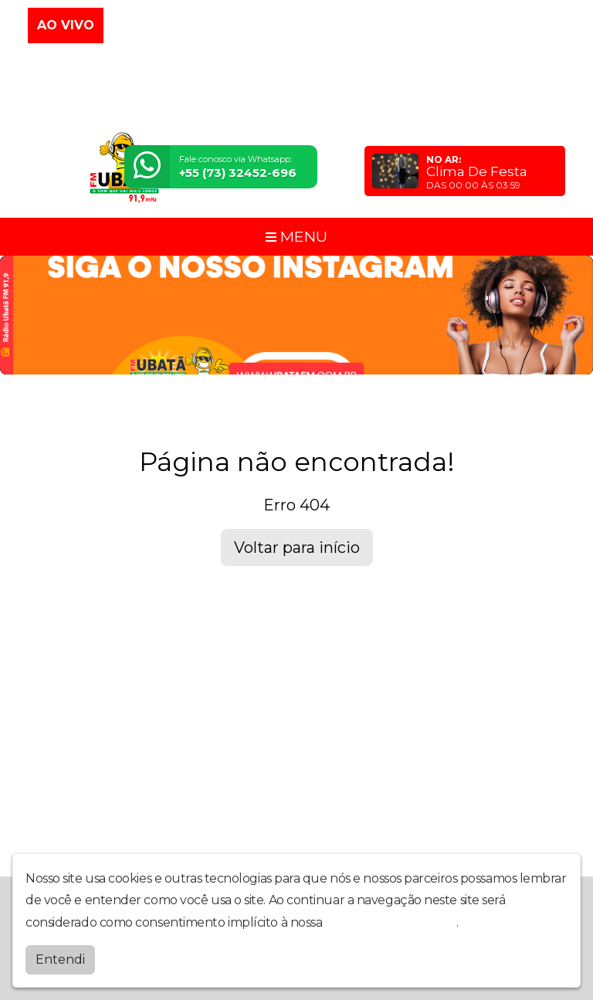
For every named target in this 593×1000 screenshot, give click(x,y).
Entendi (60, 959)
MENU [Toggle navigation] (296, 236)
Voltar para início (297, 547)
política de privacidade (390, 922)
